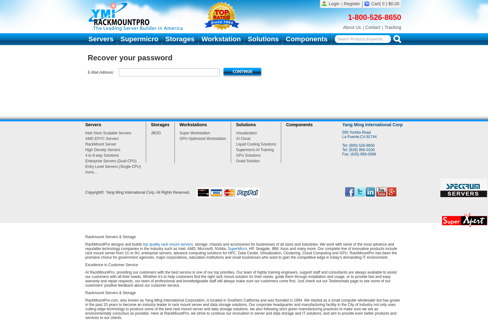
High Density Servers (102, 150)
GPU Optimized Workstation (203, 138)
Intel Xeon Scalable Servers (108, 133)
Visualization (246, 133)
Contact (372, 27)
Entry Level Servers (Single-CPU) (113, 166)
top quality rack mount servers (168, 244)
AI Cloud (243, 138)
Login (334, 3)
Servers (101, 39)
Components (306, 39)
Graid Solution (248, 161)
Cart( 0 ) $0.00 (385, 3)
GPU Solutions (248, 155)
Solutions (263, 39)
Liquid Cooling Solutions (256, 144)
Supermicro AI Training (255, 150)
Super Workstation (195, 133)
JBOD (156, 133)
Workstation (221, 39)
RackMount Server (100, 144)
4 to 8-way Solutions (102, 155)
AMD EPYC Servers (102, 138)
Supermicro (139, 39)
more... (91, 172)
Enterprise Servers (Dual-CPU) (111, 161)
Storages (180, 39)
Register (352, 3)
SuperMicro (237, 249)
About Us (352, 27)
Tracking (393, 27)
